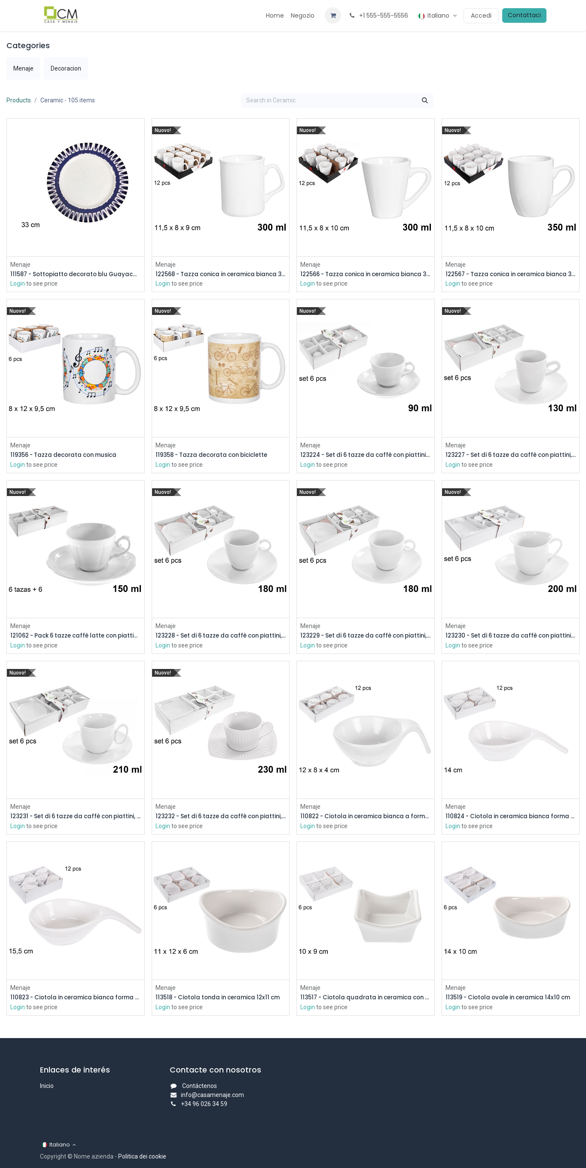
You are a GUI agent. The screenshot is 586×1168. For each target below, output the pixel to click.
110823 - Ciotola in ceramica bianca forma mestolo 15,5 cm (75, 999)
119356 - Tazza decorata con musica (67, 455)
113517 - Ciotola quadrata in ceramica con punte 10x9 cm (365, 999)
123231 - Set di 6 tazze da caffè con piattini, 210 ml (75, 818)
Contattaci (524, 15)
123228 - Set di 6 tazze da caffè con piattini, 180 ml (221, 637)
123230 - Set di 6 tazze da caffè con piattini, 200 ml (511, 637)
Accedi (481, 15)
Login (17, 283)
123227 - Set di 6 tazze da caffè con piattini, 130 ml (511, 455)
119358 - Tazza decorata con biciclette (216, 455)
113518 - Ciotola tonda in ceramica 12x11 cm (221, 999)
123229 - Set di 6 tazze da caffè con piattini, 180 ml (365, 637)
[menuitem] (274, 16)
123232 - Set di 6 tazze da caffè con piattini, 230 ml (221, 818)
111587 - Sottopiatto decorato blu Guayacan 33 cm (75, 274)
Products (18, 100)
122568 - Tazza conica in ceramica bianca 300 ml (221, 274)
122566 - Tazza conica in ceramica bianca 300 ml (365, 274)
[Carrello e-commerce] (333, 15)
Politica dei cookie (142, 1156)
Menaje (20, 264)
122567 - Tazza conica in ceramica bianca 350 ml (511, 274)
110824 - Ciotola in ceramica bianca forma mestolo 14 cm (511, 818)
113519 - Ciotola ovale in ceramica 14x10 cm (511, 999)
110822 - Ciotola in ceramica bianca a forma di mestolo (365, 818)
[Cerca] (424, 100)
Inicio (47, 1085)
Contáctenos (199, 1085)
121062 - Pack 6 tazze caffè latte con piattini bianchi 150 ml (75, 637)
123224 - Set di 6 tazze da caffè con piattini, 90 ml (365, 455)
